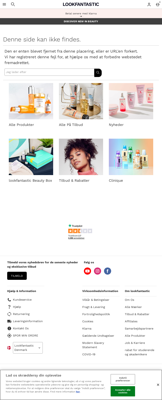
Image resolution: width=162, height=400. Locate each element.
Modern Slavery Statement (93, 345)
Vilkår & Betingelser (95, 300)
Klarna (86, 328)
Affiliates (131, 321)
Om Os (129, 300)
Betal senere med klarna (81, 13)
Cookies (87, 321)
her (78, 391)
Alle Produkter (135, 335)
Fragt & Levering (93, 307)
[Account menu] (149, 4)
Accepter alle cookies (123, 391)
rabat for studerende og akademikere (139, 352)
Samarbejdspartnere (139, 328)
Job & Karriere (135, 343)
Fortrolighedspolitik (96, 314)
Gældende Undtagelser (98, 335)
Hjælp (14, 307)
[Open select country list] (28, 348)
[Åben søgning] (13, 4)
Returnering (18, 314)
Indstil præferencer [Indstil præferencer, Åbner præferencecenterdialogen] (123, 379)
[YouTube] (87, 273)
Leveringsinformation (25, 321)
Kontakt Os (18, 328)
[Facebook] (107, 273)
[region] (81, 385)
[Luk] (158, 385)
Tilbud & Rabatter (137, 314)
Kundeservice (19, 300)
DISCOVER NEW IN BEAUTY (81, 21)
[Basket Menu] (157, 4)
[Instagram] (97, 273)
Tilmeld (17, 275)
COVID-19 (88, 354)
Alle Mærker (133, 307)
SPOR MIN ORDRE (22, 335)
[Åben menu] (4, 4)
